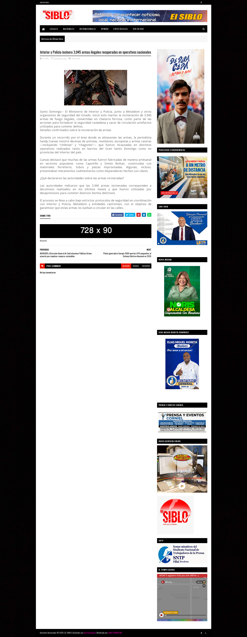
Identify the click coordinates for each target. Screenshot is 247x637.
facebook (146, 266)
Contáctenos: (44, 2)
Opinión (104, 28)
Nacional (76, 58)
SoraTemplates (90, 632)
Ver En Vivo (138, 28)
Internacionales (87, 28)
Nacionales (68, 28)
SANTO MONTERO (115, 632)
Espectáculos (120, 28)
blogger (126, 266)
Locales (54, 28)
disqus (136, 266)
